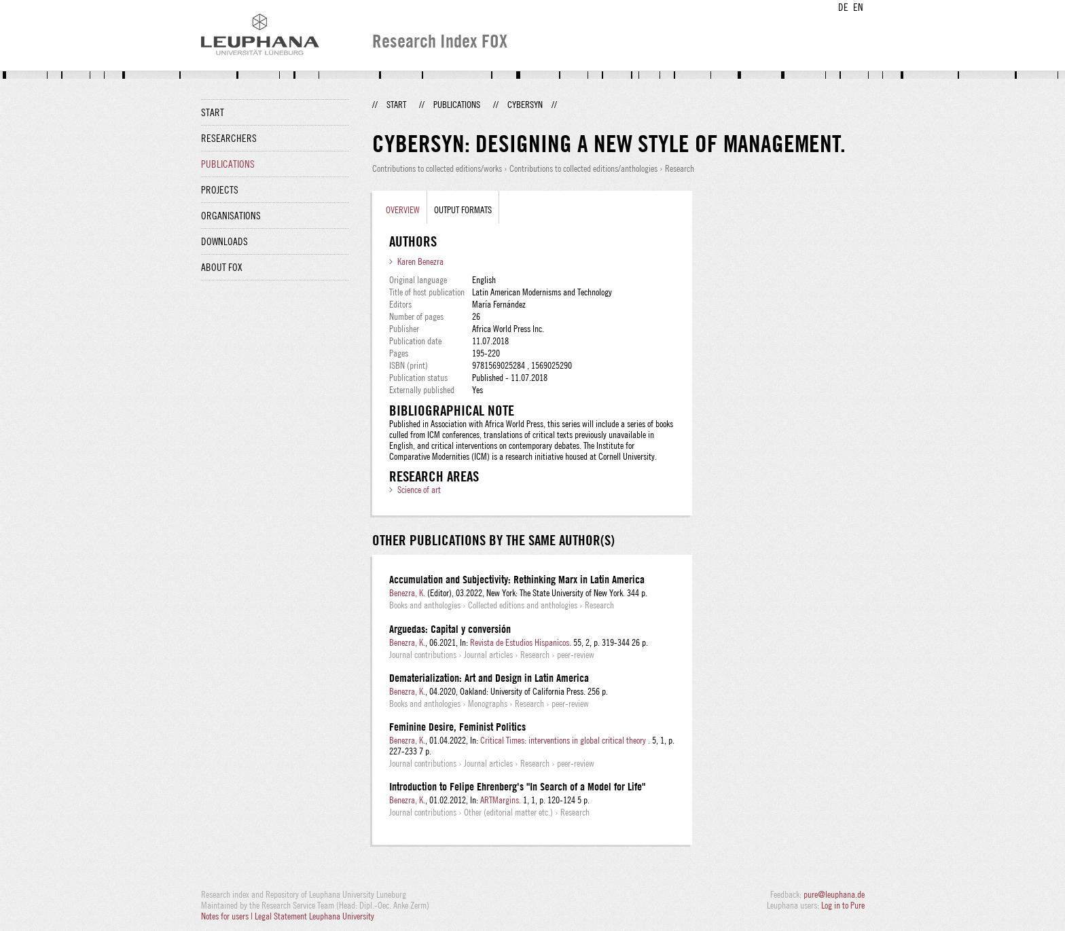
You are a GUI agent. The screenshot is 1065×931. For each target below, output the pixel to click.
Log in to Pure (843, 905)
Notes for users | (228, 916)
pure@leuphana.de (834, 894)
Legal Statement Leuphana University (314, 916)
